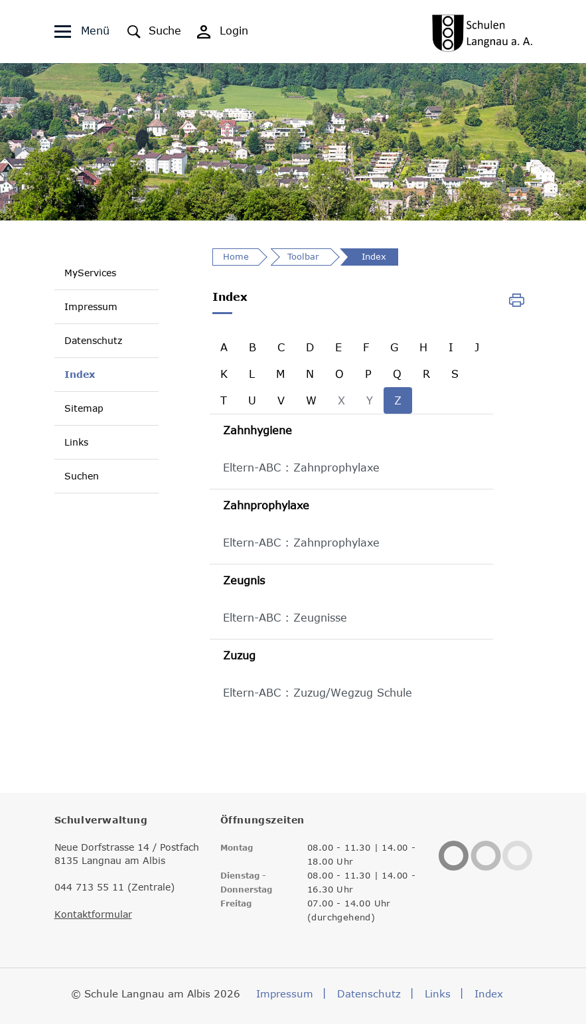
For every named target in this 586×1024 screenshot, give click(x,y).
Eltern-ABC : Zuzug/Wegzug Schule (317, 693)
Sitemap (84, 408)
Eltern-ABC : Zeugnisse (285, 618)
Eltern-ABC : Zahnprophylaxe (301, 467)
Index (79, 374)
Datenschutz (93, 340)
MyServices (90, 272)
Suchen (81, 475)
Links (76, 442)
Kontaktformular (93, 914)
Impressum (90, 306)
